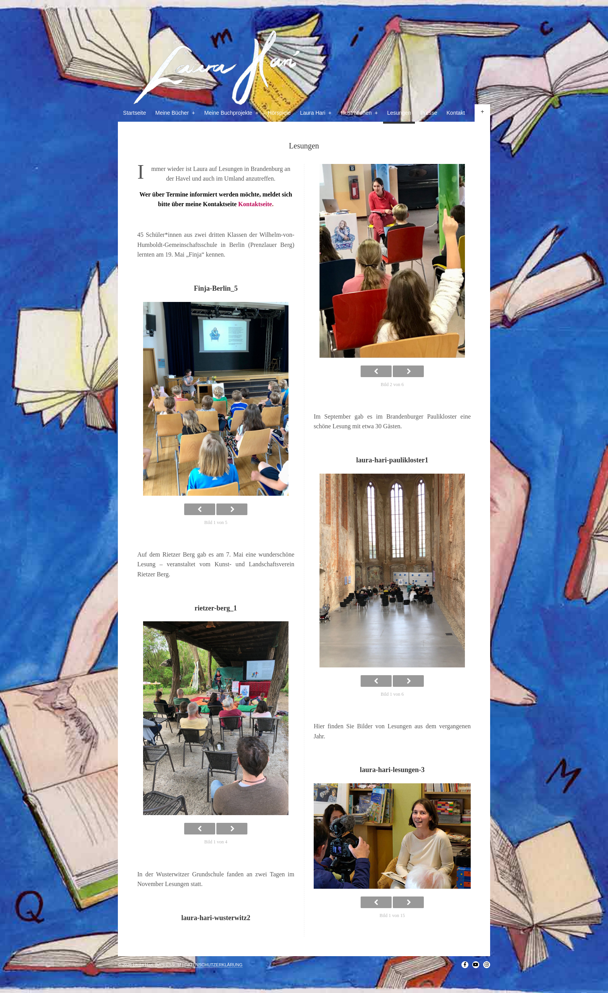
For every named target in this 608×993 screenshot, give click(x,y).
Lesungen (399, 113)
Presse (428, 113)
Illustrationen (359, 113)
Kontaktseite (255, 204)
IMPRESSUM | (169, 964)
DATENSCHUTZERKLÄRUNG (214, 964)
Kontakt (456, 113)
